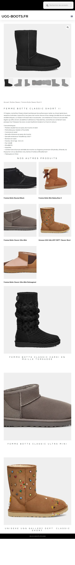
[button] (71, 16)
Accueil (6, 102)
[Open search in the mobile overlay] (58, 5)
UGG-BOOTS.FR (15, 16)
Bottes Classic (15, 102)
